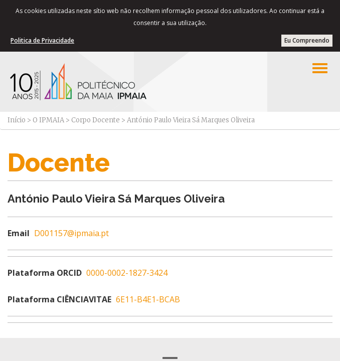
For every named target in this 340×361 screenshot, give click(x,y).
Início (17, 120)
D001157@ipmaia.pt (71, 233)
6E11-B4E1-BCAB (148, 299)
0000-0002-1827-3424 (126, 272)
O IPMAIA (48, 120)
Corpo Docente (95, 120)
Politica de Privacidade (42, 40)
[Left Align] (319, 68)
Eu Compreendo (306, 40)
